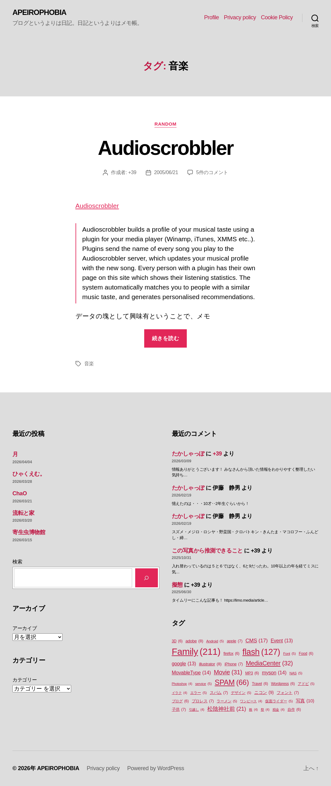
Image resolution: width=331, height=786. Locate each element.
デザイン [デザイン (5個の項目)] (241, 693)
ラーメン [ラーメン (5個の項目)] (227, 701)
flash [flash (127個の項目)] (261, 652)
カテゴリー (24, 679)
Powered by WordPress (155, 768)
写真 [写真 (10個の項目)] (305, 701)
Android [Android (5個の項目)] (215, 641)
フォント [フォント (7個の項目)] (288, 693)
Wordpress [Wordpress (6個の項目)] (283, 684)
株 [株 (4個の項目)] (253, 709)
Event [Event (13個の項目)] (282, 641)
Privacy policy (240, 17)
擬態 (177, 585)
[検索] (146, 577)
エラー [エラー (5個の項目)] (198, 693)
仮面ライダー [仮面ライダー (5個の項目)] (279, 701)
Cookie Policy (277, 17)
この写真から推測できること (207, 551)
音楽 (89, 363)
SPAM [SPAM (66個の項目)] (232, 682)
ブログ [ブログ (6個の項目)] (180, 701)
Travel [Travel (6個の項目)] (260, 684)
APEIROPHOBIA (39, 12)
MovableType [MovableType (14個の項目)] (191, 672)
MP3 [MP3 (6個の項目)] (252, 673)
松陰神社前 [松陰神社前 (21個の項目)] (226, 709)
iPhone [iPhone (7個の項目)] (233, 664)
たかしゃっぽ (188, 454)
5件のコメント (212, 172)
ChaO (19, 493)
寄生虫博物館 (28, 532)
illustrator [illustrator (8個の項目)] (210, 664)
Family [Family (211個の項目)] (196, 652)
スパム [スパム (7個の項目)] (219, 693)
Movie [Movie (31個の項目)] (228, 672)
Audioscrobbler (165, 148)
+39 (132, 172)
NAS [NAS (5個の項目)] (295, 673)
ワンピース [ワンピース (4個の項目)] (251, 701)
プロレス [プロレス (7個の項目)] (203, 701)
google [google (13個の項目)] (184, 664)
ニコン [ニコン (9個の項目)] (264, 692)
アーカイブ (24, 628)
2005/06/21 (166, 172)
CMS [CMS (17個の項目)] (257, 641)
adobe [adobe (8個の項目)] (194, 641)
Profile (211, 17)
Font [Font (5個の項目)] (289, 653)
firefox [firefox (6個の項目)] (231, 654)
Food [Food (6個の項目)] (306, 654)
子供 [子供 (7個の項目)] (179, 709)
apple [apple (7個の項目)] (234, 641)
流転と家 (23, 513)
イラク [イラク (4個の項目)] (179, 692)
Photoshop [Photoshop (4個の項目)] (182, 683)
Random (165, 124)
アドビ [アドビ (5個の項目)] (306, 684)
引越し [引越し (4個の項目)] (196, 709)
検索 (17, 561)
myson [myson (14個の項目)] (274, 672)
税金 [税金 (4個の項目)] (279, 709)
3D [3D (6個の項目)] (177, 641)
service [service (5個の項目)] (203, 684)
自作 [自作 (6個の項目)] (294, 710)
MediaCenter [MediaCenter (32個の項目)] (269, 663)
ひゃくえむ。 (28, 474)
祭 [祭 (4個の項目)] (265, 709)
